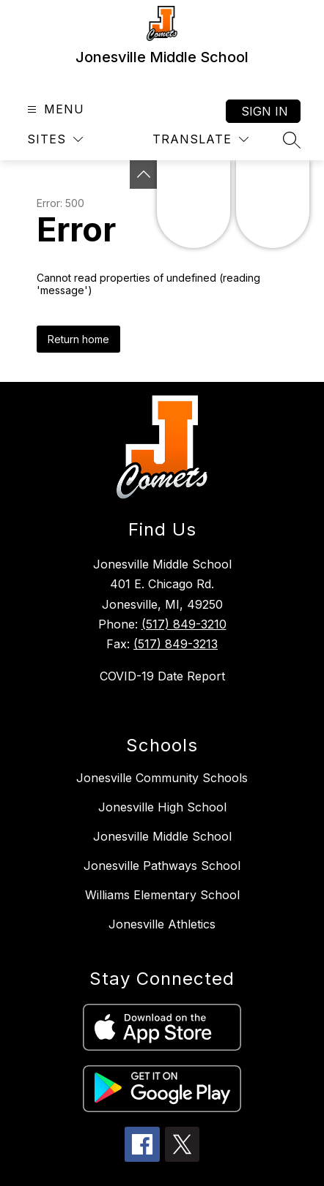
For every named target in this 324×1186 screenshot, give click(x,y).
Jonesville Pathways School (162, 865)
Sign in (264, 111)
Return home (78, 339)
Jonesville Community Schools (162, 777)
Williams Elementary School (162, 894)
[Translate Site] (200, 139)
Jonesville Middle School (162, 836)
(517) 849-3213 (175, 644)
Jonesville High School (162, 807)
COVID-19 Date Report (162, 676)
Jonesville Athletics (162, 924)
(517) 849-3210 (184, 624)
